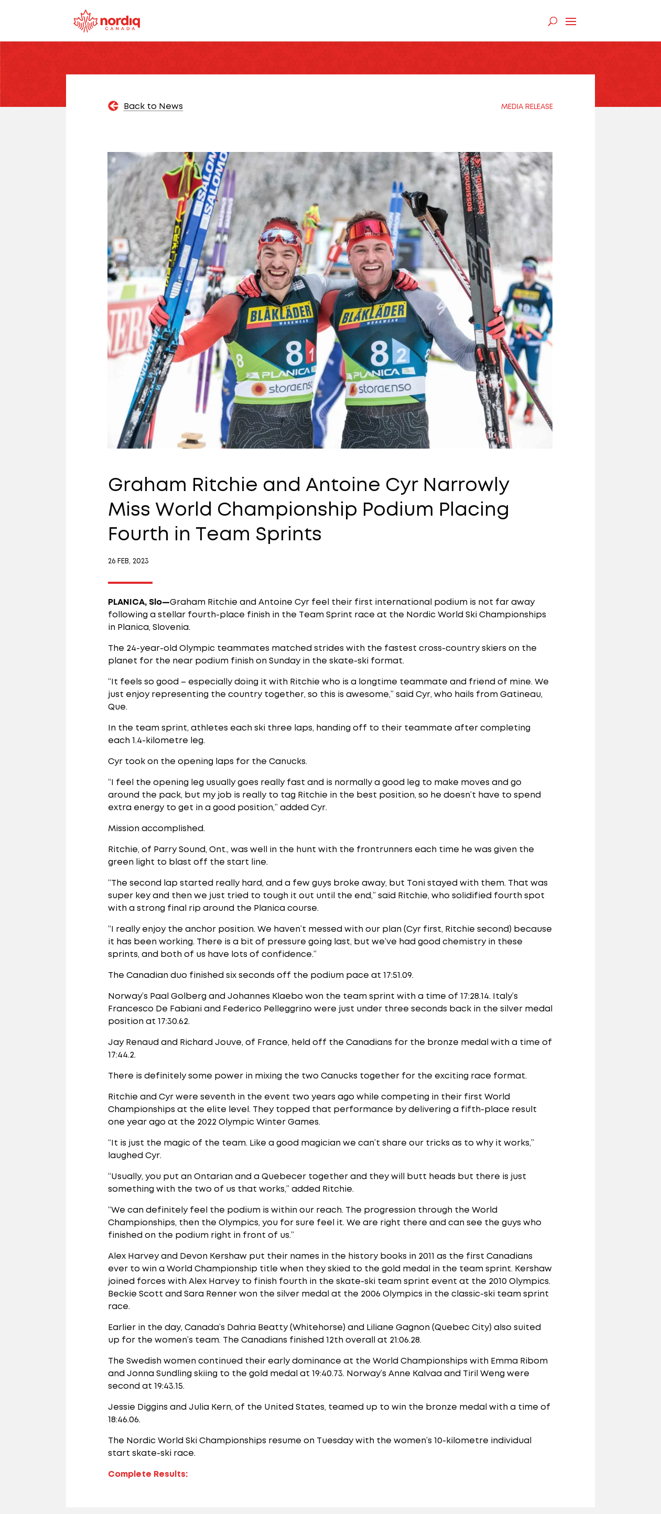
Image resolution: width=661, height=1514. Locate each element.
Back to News (153, 107)
